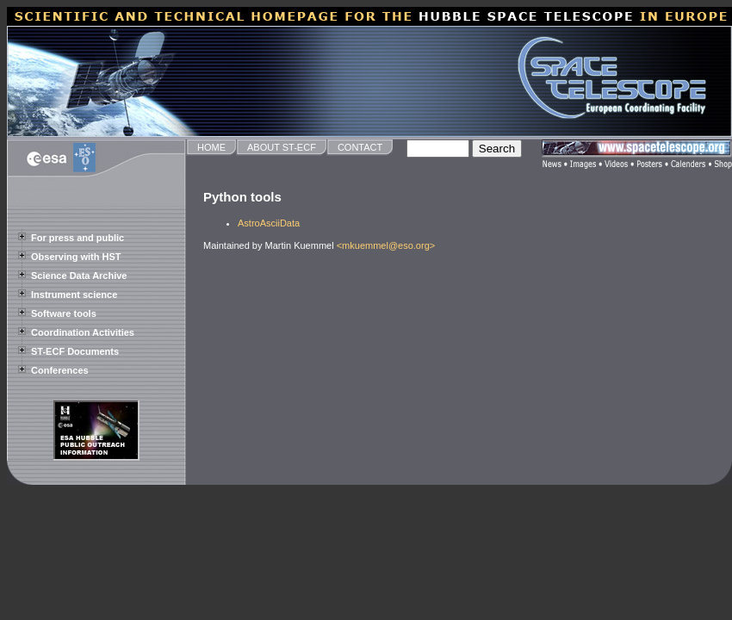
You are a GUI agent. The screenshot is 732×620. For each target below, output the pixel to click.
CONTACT (360, 147)
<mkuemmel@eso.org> (386, 245)
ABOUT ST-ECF (281, 147)
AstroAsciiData (269, 223)
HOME (211, 147)
